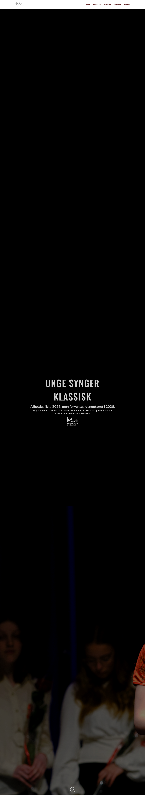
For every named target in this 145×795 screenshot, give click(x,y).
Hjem (88, 5)
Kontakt (127, 5)
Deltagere (117, 5)
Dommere (97, 5)
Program (107, 5)
